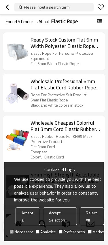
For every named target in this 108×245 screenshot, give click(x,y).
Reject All (91, 216)
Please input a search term (47, 7)
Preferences (72, 232)
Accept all (27, 216)
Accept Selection (57, 216)
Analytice (46, 232)
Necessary (21, 232)
